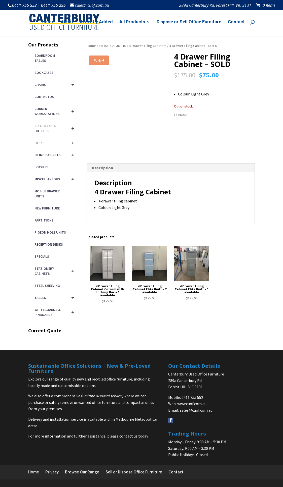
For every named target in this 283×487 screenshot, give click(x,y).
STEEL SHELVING (47, 285)
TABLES (53, 298)
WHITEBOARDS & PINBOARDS (53, 312)
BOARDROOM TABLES (44, 58)
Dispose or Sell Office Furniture (189, 22)
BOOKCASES (43, 72)
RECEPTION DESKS (48, 244)
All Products (132, 22)
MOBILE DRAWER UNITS (47, 193)
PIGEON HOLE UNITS (50, 232)
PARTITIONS (44, 220)
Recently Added (96, 22)
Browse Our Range (82, 472)
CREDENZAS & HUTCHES (53, 128)
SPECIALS (41, 256)
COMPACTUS (44, 96)
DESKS (53, 143)
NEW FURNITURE (47, 208)
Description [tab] (102, 179)
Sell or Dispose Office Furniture (133, 472)
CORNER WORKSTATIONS (53, 111)
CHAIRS (53, 85)
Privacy (52, 472)
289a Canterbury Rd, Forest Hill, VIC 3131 (215, 5)
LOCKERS (41, 167)
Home (48, 22)
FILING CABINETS (112, 45)
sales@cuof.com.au (196, 410)
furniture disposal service (101, 395)
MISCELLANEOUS (53, 179)
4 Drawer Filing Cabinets (147, 45)
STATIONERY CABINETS (53, 271)
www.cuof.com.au (191, 403)
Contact (236, 22)
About (67, 22)
